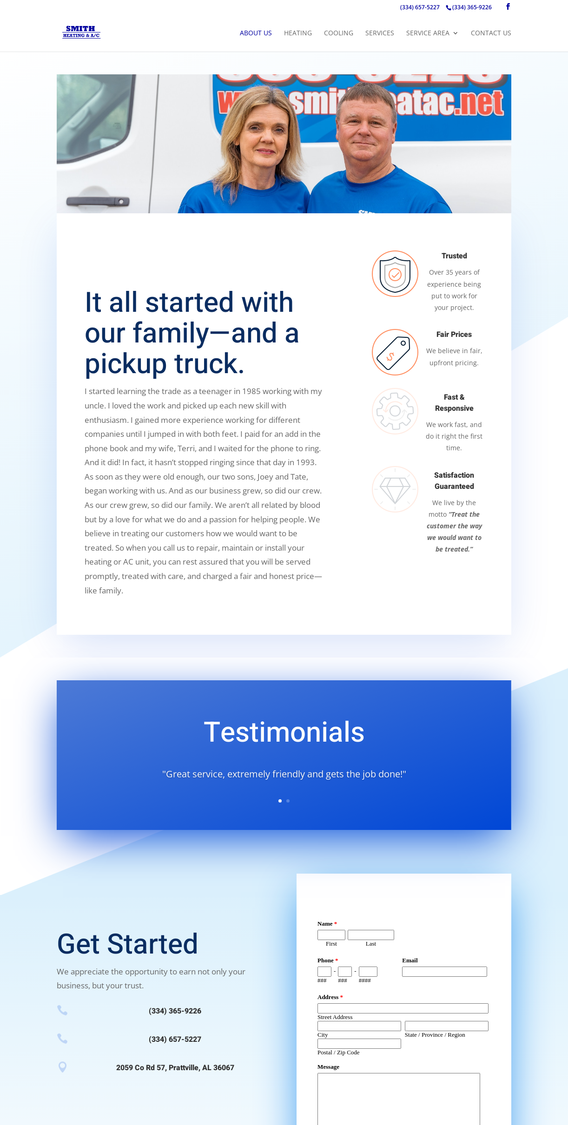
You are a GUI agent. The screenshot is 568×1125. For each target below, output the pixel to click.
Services (379, 33)
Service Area (427, 33)
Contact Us (491, 33)
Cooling (338, 33)
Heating (298, 33)
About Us (256, 33)
